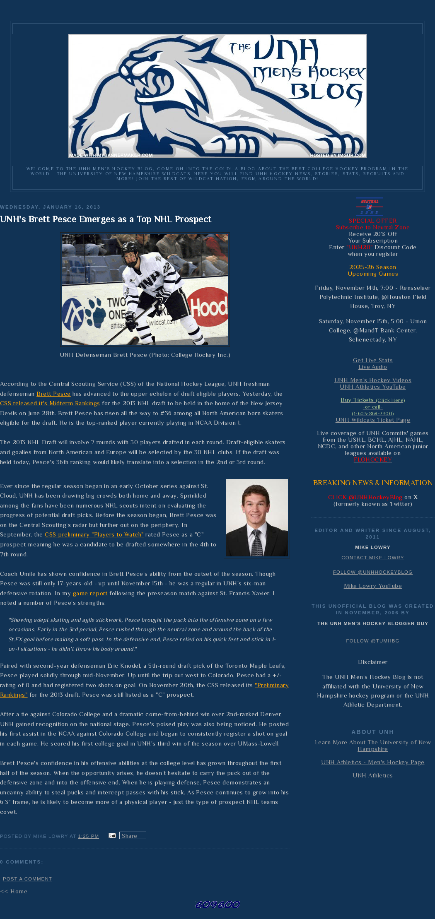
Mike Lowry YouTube (373, 585)
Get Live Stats (373, 360)
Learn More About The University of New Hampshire (373, 745)
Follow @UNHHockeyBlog (373, 572)
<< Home (13, 891)
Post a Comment (27, 878)
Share (129, 835)
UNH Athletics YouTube (373, 386)
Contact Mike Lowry (372, 557)
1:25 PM (88, 836)
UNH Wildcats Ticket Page (373, 419)
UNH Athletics (373, 775)
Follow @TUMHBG (372, 640)
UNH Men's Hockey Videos (372, 380)
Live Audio (372, 366)
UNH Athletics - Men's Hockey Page (372, 762)
